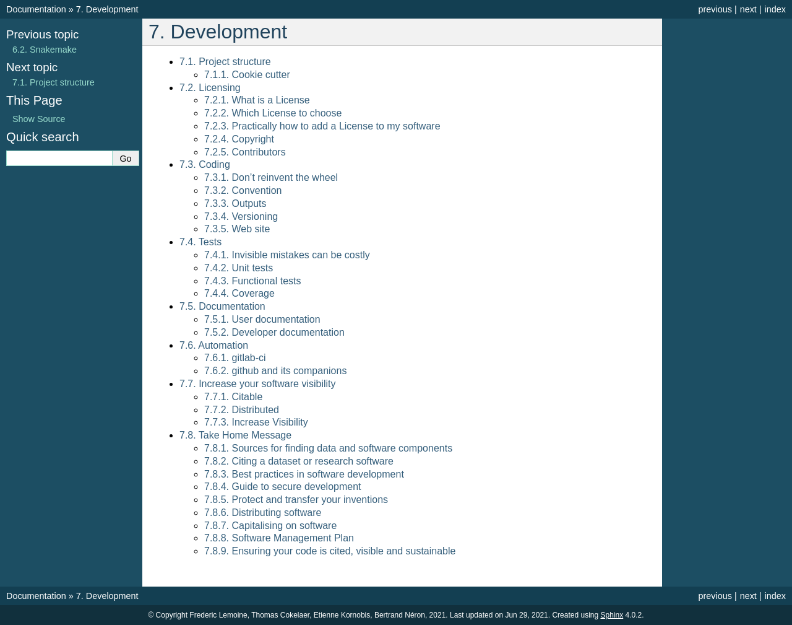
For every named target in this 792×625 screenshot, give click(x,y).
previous (714, 9)
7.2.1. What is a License (257, 100)
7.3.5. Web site (237, 229)
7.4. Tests (200, 242)
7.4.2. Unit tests (238, 268)
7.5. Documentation (222, 306)
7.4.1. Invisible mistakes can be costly (287, 255)
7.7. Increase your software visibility (257, 383)
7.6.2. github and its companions (275, 370)
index (775, 9)
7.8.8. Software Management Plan (279, 538)
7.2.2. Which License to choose (273, 113)
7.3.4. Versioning (241, 216)
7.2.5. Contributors (245, 152)
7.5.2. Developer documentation (274, 332)
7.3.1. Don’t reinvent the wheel (271, 177)
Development (107, 9)
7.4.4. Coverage (239, 293)
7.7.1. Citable (233, 396)
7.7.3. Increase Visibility (256, 422)
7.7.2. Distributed (241, 409)
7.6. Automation (213, 345)
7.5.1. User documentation (262, 319)
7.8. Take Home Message (235, 435)
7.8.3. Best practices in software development (304, 474)
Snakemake (44, 50)
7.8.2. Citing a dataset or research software (299, 461)
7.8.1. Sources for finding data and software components (328, 448)
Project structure (53, 82)
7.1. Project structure (225, 61)
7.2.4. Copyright (239, 139)
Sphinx (612, 615)
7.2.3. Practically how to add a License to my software (322, 126)
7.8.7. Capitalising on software (270, 525)
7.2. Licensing (210, 87)
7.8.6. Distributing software (262, 512)
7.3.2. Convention (243, 190)
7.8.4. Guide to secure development (282, 486)
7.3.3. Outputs (235, 203)
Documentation (36, 9)
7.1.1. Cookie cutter (247, 74)
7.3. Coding (204, 164)
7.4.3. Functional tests (252, 281)
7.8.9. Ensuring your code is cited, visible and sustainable (329, 551)
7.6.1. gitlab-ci (235, 357)
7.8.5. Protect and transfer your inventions (296, 499)
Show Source (39, 119)
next (748, 9)
